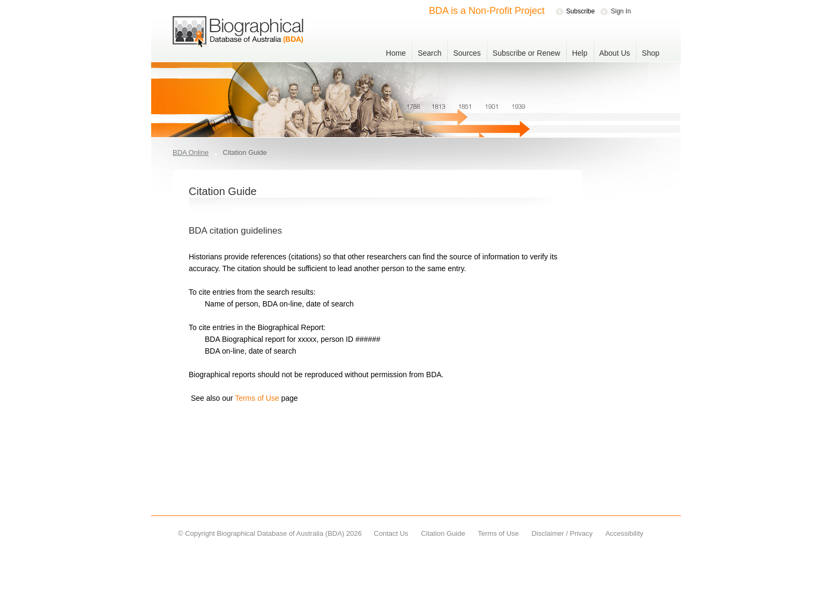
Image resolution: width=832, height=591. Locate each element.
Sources (466, 53)
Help (580, 53)
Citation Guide (443, 533)
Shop (650, 53)
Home (396, 53)
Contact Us (391, 533)
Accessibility (624, 533)
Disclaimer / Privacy (561, 533)
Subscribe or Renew (526, 53)
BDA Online (191, 152)
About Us (614, 53)
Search (429, 53)
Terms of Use (257, 398)
